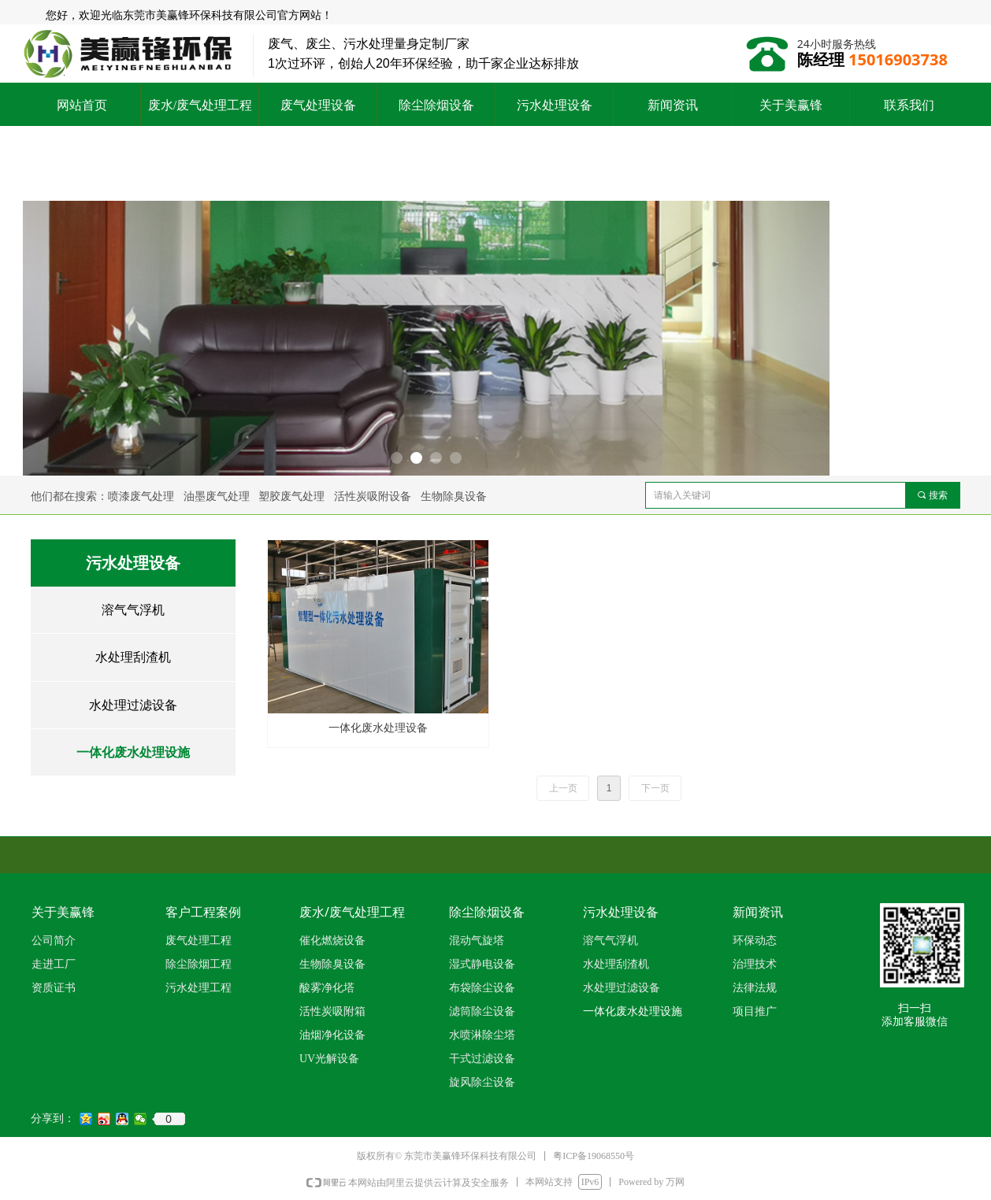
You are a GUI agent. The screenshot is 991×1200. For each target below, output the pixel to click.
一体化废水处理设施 (133, 752)
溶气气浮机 (133, 610)
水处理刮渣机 (133, 657)
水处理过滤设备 (133, 705)
